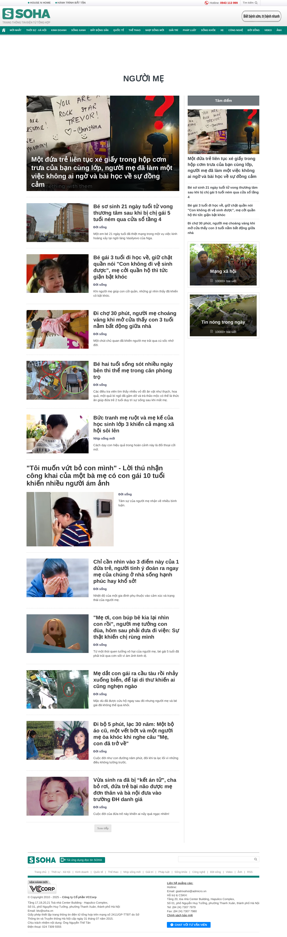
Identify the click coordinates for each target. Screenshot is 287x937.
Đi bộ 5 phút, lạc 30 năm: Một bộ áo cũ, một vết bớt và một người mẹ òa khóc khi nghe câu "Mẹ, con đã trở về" (133, 733)
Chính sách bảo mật (180, 915)
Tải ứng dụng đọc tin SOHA (81, 860)
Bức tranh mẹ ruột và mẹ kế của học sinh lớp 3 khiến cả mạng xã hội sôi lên (133, 424)
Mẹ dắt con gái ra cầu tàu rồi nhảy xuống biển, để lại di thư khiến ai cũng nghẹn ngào (135, 679)
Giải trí (173, 30)
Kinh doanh (58, 30)
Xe (221, 30)
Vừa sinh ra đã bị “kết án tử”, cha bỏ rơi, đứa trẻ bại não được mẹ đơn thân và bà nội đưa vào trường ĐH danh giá (134, 789)
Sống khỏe (208, 30)
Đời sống (254, 30)
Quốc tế (118, 30)
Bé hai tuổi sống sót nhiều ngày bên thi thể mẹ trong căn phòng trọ (133, 370)
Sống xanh (78, 30)
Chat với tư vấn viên (188, 925)
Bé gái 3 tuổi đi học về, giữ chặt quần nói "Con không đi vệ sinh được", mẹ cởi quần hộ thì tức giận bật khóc (132, 267)
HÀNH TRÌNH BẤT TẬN (72, 2)
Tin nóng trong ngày (223, 322)
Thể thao (135, 30)
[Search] (214, 859)
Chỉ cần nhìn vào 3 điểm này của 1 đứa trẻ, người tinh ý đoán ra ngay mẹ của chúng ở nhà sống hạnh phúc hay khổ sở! (136, 571)
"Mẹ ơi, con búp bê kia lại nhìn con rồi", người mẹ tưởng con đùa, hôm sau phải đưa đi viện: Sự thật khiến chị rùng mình (136, 627)
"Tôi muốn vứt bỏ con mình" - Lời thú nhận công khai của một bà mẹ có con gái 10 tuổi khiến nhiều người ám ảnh (96, 475)
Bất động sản (99, 30)
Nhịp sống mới (154, 30)
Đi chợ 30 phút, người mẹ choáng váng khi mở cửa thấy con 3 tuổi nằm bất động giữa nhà (134, 319)
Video (268, 30)
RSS (250, 872)
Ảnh (279, 30)
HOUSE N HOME (40, 2)
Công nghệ (236, 30)
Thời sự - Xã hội (36, 30)
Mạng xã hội (223, 271)
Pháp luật (189, 30)
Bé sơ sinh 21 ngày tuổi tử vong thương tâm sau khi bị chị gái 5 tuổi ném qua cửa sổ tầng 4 (133, 212)
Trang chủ (40, 872)
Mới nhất (15, 30)
